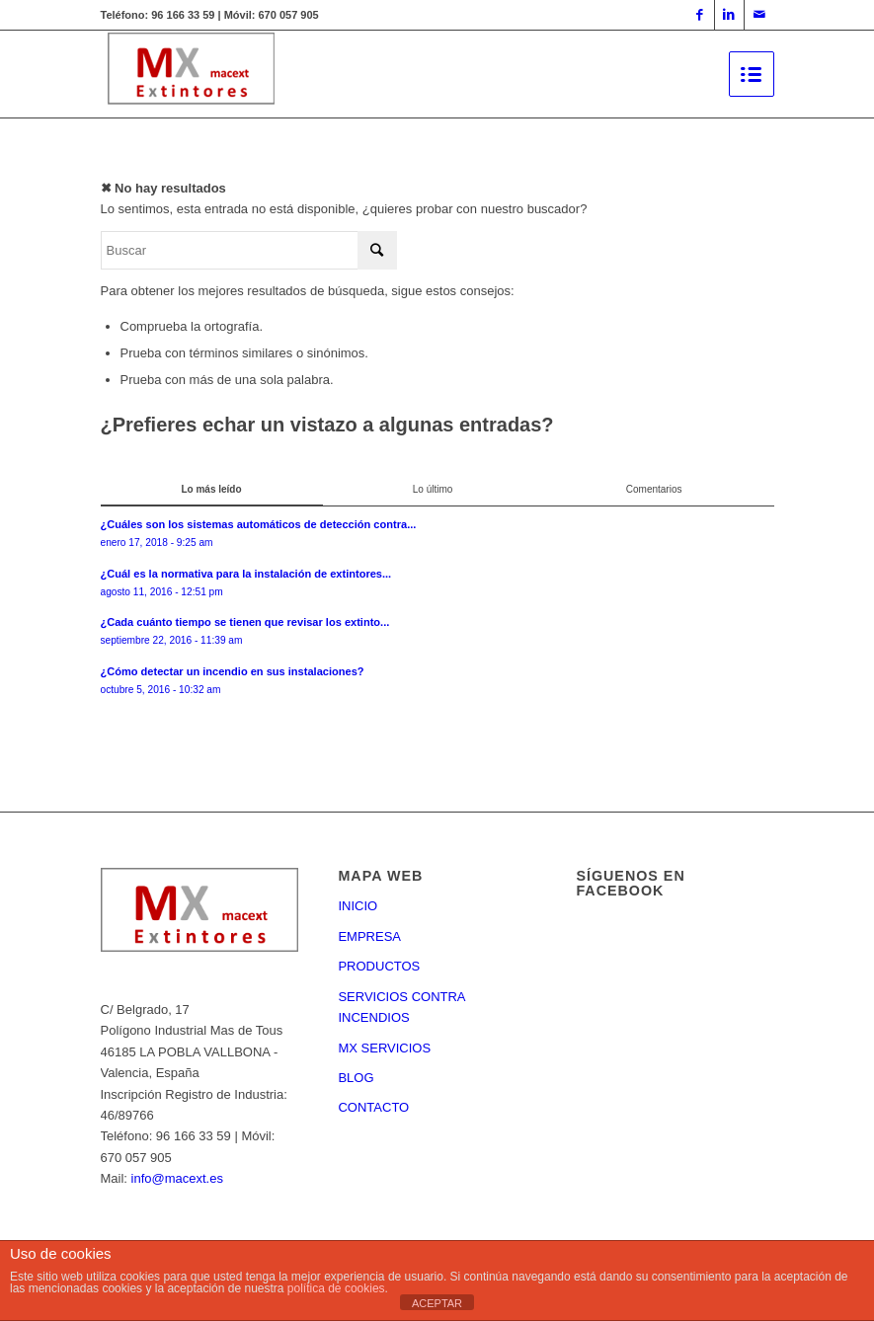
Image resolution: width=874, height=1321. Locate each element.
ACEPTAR (437, 1303)
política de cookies (336, 1288)
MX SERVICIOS (384, 1048)
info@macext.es (177, 1178)
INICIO (357, 905)
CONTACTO (373, 1107)
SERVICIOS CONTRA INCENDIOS (401, 1007)
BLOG (355, 1077)
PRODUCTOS (379, 966)
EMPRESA (369, 936)
